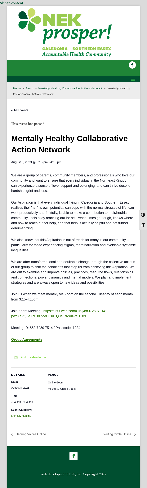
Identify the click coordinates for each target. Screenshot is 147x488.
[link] (65, 57)
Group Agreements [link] (26, 339)
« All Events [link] (19, 110)
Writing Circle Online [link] (118, 434)
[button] (132, 65)
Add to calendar (31, 357)
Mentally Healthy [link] (21, 415)
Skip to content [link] (11, 3)
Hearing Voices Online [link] (30, 434)
